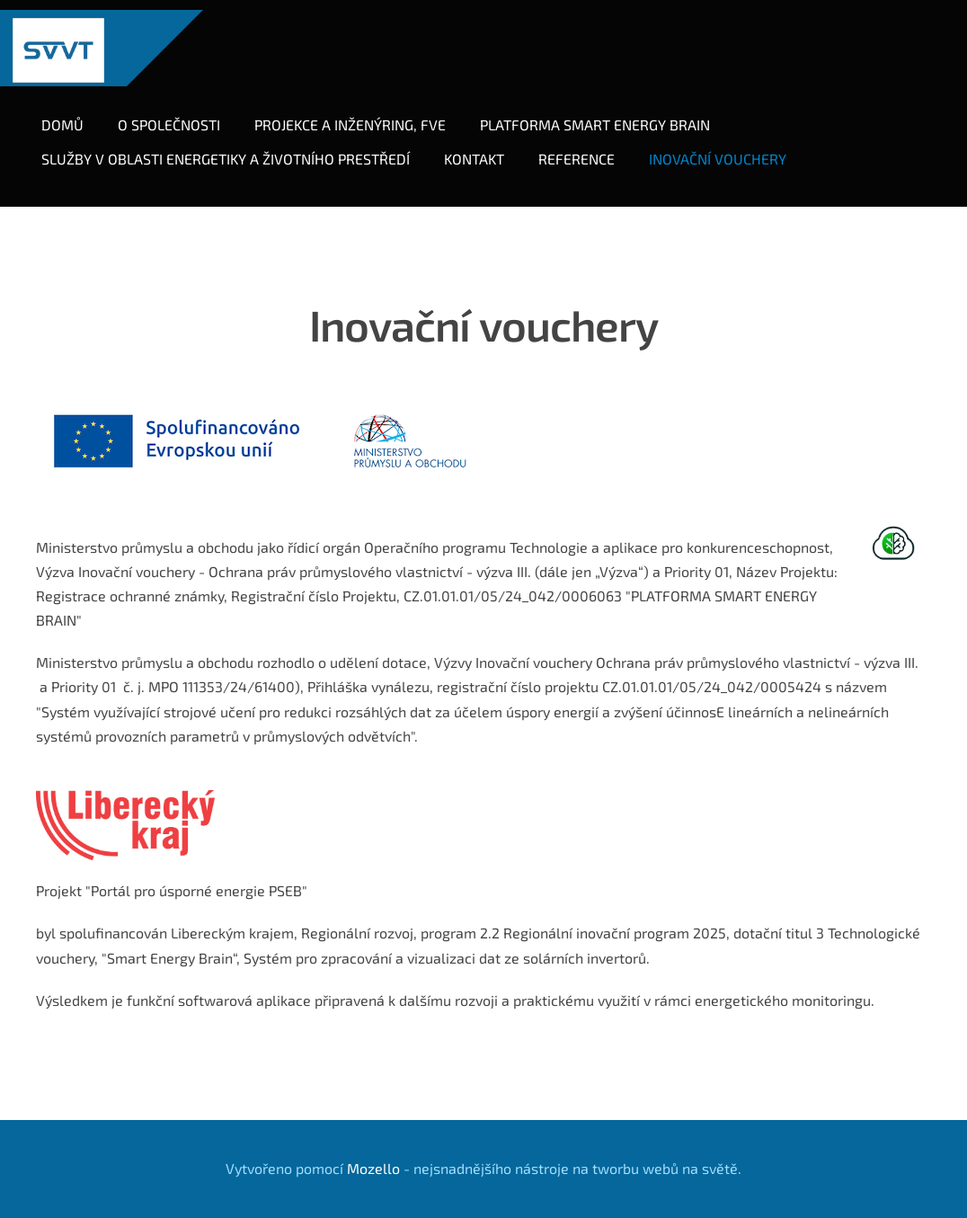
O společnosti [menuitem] (179, 114)
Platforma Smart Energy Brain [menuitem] (605, 114)
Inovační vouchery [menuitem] (727, 148)
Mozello (373, 1148)
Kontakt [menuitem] (484, 148)
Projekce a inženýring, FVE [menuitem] (360, 114)
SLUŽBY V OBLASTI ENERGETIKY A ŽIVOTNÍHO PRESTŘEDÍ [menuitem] (235, 148)
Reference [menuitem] (586, 148)
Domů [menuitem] (72, 114)
